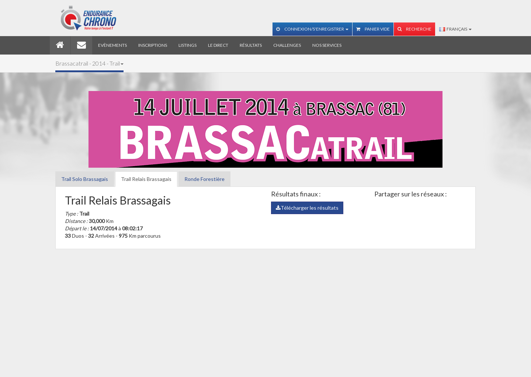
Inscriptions (152, 45)
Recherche (414, 29)
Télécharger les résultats (307, 208)
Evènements (112, 45)
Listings (187, 45)
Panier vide (373, 29)
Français (455, 29)
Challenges (287, 45)
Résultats (251, 45)
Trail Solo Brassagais (84, 179)
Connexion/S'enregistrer (312, 29)
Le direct (218, 45)
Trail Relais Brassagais (146, 179)
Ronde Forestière (204, 179)
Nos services (326, 45)
